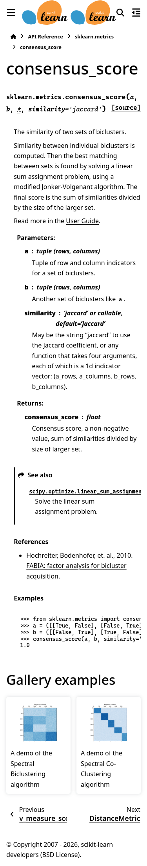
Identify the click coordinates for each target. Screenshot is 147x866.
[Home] (13, 37)
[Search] (120, 12)
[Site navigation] (11, 12)
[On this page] (136, 12)
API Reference (45, 36)
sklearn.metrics (94, 36)
